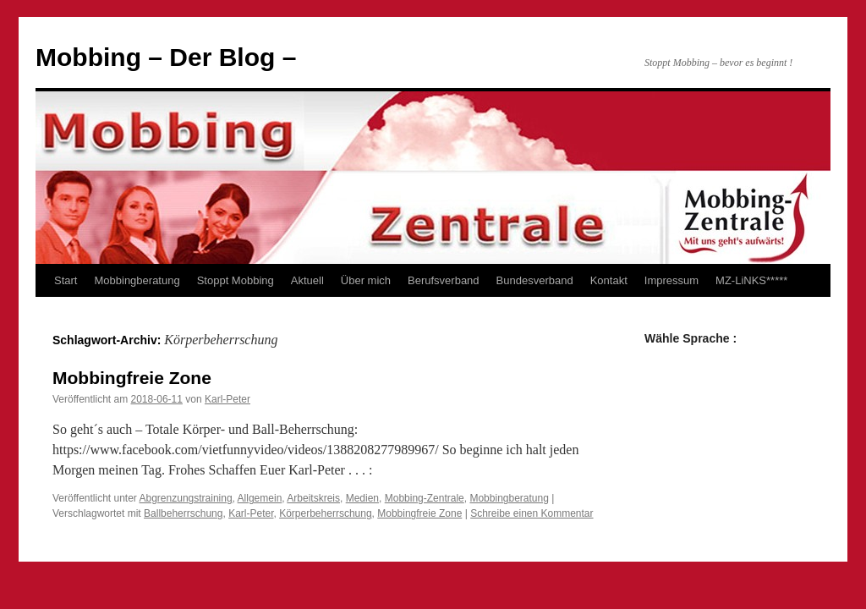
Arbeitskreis (313, 498)
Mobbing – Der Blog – (166, 57)
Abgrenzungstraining (186, 498)
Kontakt (609, 280)
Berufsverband (444, 280)
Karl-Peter (227, 399)
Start (65, 280)
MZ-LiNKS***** (751, 280)
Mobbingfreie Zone (131, 377)
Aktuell (307, 280)
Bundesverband (534, 280)
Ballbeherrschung (183, 513)
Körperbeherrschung (325, 513)
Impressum (671, 280)
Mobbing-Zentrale (424, 498)
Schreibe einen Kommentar (531, 513)
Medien (362, 498)
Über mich (366, 280)
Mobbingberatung (136, 280)
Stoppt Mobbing (235, 280)
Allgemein (260, 498)
